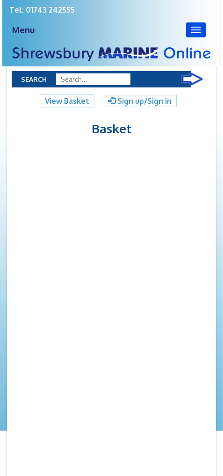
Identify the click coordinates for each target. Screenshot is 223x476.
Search (34, 79)
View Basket (67, 101)
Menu (23, 30)
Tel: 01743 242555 (42, 9)
